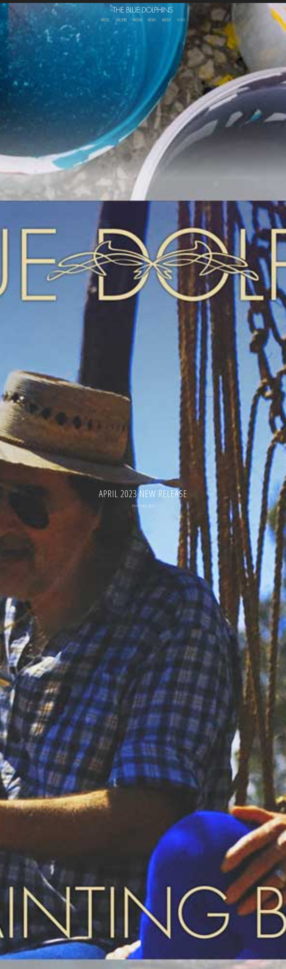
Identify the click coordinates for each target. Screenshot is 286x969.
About (166, 19)
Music (105, 19)
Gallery (121, 19)
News (152, 19)
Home (181, 19)
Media (137, 19)
